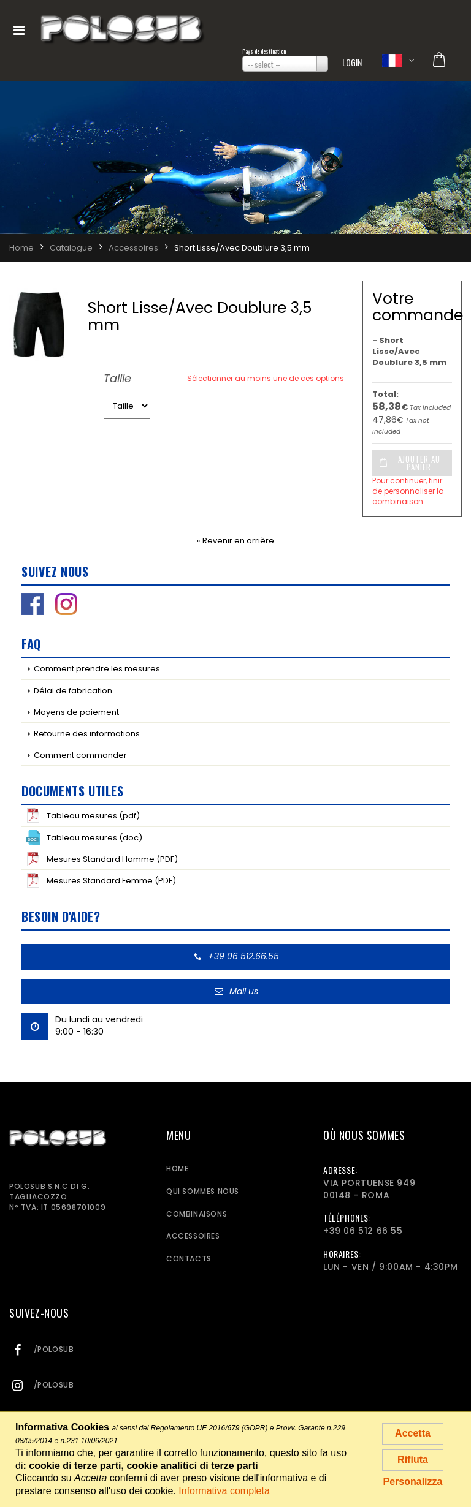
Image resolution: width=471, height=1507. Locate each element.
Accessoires (193, 1236)
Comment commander (80, 755)
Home (177, 1168)
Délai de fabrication (73, 691)
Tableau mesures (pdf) (83, 815)
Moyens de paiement (76, 712)
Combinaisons (196, 1214)
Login (352, 62)
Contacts (189, 1258)
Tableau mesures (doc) (84, 837)
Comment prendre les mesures (97, 668)
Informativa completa (224, 1491)
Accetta (413, 1433)
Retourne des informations (87, 733)
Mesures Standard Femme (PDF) (101, 880)
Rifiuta (412, 1459)
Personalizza (413, 1481)
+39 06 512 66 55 (363, 1231)
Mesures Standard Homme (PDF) (102, 859)
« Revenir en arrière (235, 540)
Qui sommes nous (202, 1191)
